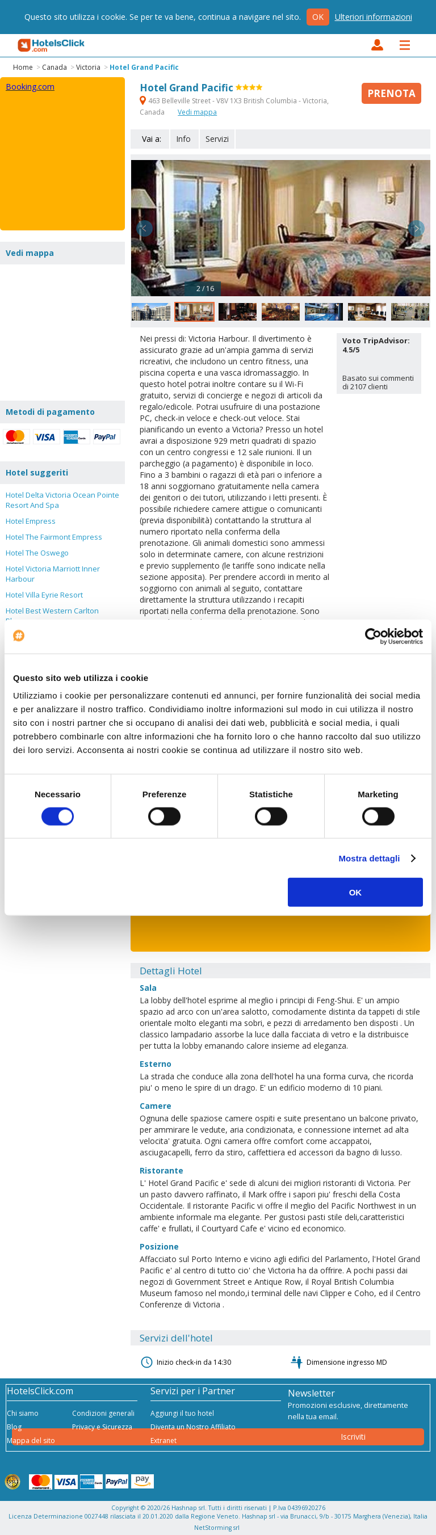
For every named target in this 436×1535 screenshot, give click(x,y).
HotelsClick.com (52, 45)
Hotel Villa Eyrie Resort (44, 595)
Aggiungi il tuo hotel (182, 1413)
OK (355, 892)
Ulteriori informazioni (373, 16)
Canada (54, 67)
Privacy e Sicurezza (102, 1427)
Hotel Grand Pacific (144, 67)
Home (23, 67)
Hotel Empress (31, 521)
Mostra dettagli (369, 858)
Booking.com (30, 86)
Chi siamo (23, 1413)
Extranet (163, 1440)
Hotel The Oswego (37, 553)
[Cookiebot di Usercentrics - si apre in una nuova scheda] (373, 636)
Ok (318, 16)
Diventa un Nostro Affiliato (193, 1427)
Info (183, 138)
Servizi (217, 138)
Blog (14, 1427)
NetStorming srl (217, 1528)
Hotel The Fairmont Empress (54, 537)
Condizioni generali (103, 1413)
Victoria (88, 67)
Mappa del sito (31, 1440)
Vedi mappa (197, 112)
